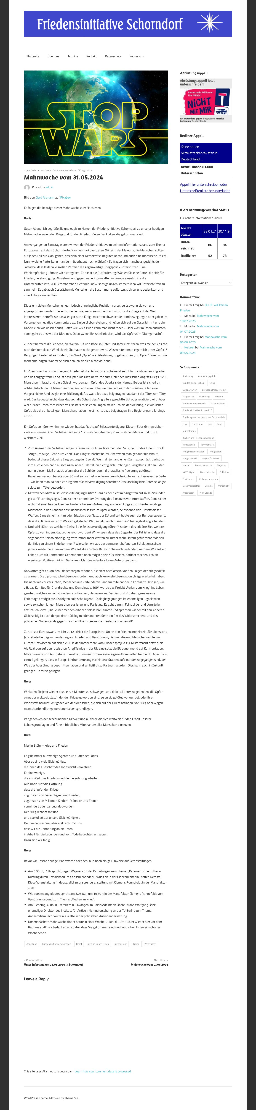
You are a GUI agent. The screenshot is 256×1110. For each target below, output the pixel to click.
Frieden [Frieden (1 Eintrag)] (219, 396)
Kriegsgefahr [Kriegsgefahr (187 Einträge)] (216, 451)
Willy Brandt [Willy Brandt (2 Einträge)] (205, 492)
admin (50, 187)
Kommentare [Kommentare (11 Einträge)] (207, 444)
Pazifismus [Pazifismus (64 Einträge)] (188, 479)
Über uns (53, 56)
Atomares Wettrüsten (65, 170)
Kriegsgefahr (86, 170)
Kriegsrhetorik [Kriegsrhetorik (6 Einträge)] (190, 458)
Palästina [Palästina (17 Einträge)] (224, 472)
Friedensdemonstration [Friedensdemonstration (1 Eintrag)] (194, 403)
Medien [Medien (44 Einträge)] (186, 465)
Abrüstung (46, 170)
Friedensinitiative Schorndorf (56, 944)
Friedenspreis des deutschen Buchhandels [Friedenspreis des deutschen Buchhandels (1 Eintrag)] (204, 417)
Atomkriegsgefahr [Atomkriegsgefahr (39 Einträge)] (207, 376)
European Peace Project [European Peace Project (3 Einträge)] (214, 389)
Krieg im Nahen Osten (98, 944)
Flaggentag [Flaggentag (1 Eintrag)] (188, 396)
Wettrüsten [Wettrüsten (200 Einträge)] (188, 492)
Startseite (32, 56)
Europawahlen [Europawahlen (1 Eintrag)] (190, 389)
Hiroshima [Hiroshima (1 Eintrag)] (198, 424)
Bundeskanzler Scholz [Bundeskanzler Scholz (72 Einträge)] (193, 383)
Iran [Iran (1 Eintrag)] (210, 424)
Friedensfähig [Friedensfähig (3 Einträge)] (218, 403)
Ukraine (135, 944)
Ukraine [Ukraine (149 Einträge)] (209, 486)
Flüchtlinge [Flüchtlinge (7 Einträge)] (204, 396)
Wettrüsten (150, 944)
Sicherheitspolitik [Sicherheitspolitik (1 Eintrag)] (191, 486)
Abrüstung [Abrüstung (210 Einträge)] (188, 376)
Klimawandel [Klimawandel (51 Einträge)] (189, 444)
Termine (73, 56)
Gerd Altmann (45, 197)
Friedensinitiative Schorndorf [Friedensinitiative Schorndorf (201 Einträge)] (197, 410)
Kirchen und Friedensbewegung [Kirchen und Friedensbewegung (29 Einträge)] (198, 437)
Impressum (137, 56)
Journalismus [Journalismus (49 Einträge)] (189, 430)
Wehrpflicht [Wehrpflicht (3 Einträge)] (223, 486)
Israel (79, 944)
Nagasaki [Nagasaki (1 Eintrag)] (221, 465)
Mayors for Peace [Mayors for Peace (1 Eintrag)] (211, 458)
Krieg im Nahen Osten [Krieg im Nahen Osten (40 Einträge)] (193, 451)
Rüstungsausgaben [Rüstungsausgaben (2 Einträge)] (208, 479)
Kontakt (91, 56)
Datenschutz (113, 56)
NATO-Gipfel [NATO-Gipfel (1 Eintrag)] (189, 472)
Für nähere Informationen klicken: (201, 218)
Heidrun (189, 347)
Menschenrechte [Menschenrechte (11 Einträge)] (203, 465)
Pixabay (65, 197)
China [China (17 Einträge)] (212, 383)
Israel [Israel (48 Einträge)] (220, 424)
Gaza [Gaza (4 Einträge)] (185, 424)
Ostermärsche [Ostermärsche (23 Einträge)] (207, 472)
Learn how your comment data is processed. (103, 1071)
